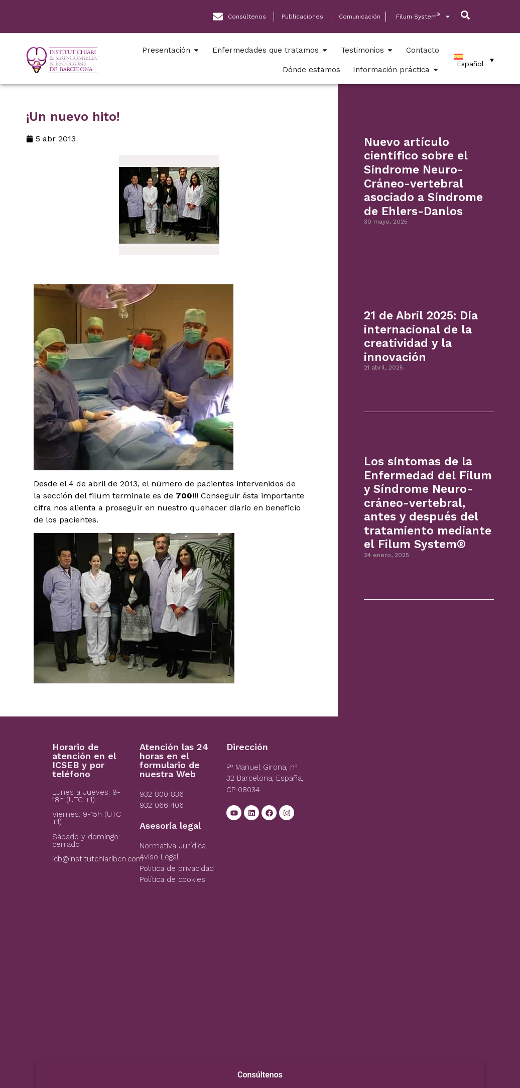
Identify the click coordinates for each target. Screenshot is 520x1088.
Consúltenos (260, 1074)
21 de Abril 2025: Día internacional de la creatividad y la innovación (421, 336)
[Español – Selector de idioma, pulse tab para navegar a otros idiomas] (474, 60)
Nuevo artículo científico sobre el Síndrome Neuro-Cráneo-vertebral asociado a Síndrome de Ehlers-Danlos (423, 176)
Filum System (423, 17)
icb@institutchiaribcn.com (98, 858)
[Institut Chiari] (391, 818)
